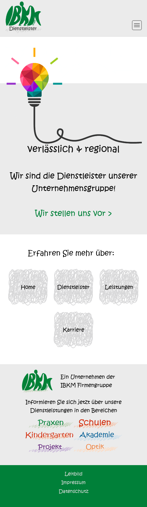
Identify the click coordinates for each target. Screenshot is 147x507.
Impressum (73, 482)
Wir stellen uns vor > (73, 213)
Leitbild (74, 474)
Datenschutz (73, 491)
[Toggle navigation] (137, 25)
